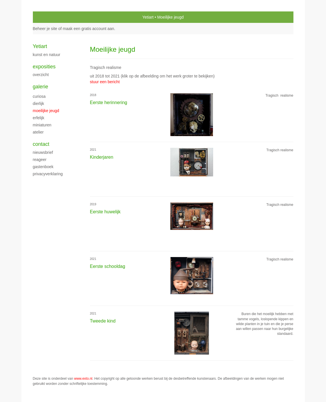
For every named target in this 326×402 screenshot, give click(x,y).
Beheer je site (45, 28)
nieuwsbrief (43, 152)
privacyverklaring (48, 174)
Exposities (44, 66)
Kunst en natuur (47, 54)
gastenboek (43, 166)
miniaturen (42, 125)
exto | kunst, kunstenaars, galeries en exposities (49, 17)
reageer (40, 159)
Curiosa (39, 96)
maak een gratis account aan (88, 28)
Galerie (40, 86)
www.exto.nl (83, 379)
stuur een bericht (105, 81)
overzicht (41, 74)
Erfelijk (38, 118)
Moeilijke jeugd (46, 110)
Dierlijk (38, 103)
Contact (41, 144)
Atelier (38, 132)
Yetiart (147, 17)
